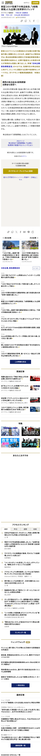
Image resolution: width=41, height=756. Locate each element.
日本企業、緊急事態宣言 (22, 15)
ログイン (26, 2)
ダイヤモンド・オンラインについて (12, 737)
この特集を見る (20, 319)
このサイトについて (7, 743)
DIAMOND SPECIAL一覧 (10, 712)
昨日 (15, 486)
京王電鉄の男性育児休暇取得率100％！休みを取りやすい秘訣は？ (20, 620)
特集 (2, 15)
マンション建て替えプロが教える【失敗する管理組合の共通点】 (20, 606)
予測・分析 (9, 15)
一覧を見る (20, 642)
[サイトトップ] (8, 2)
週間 (25, 486)
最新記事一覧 (21, 702)
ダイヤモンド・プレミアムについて (11, 746)
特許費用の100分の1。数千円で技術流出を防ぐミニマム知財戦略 (20, 628)
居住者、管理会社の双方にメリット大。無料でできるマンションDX (20, 613)
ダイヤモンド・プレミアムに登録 (20, 171)
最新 (6, 486)
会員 (35, 486)
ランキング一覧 (20, 589)
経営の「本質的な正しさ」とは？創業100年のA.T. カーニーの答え (20, 635)
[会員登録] (35, 2)
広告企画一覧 (6, 717)
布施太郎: (22, 13)
